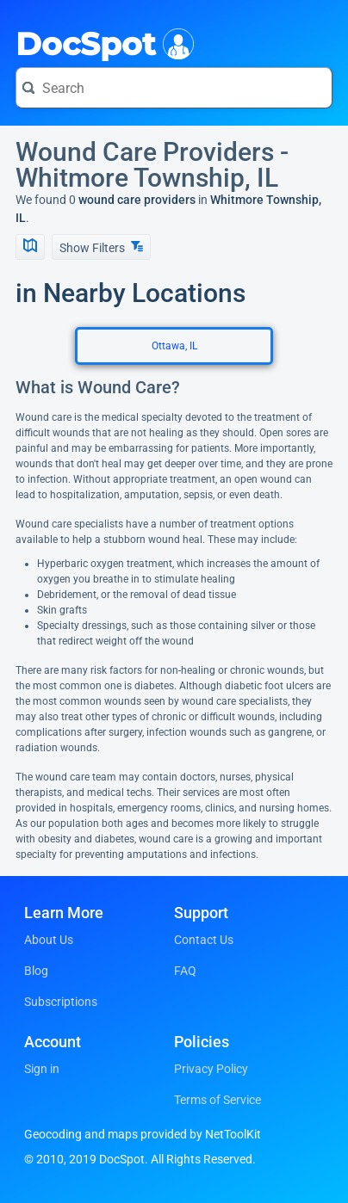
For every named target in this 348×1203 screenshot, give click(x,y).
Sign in (41, 1069)
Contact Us (203, 940)
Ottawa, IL (174, 346)
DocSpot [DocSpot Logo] (101, 42)
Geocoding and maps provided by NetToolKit (142, 1134)
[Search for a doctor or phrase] (174, 87)
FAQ (185, 971)
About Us (48, 940)
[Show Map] (30, 247)
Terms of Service (217, 1100)
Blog (36, 971)
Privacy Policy (211, 1069)
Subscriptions (60, 1002)
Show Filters (101, 247)
